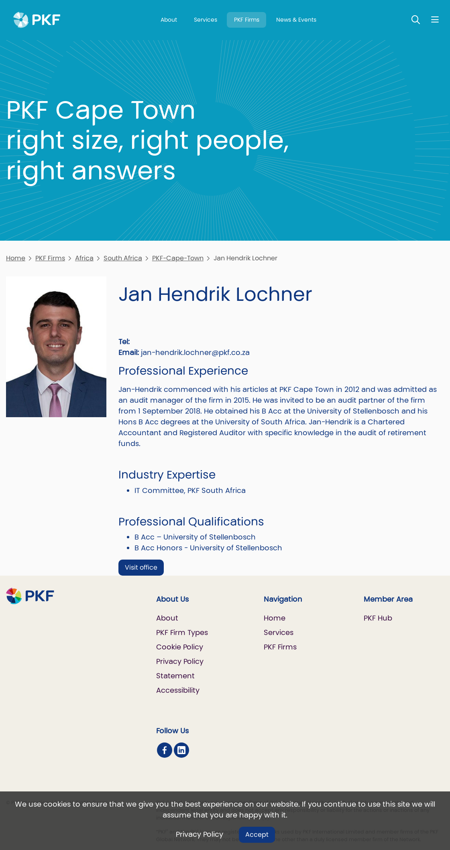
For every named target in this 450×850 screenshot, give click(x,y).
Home (15, 258)
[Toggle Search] (416, 19)
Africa (84, 258)
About (169, 20)
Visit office (141, 567)
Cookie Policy (179, 647)
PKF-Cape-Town (178, 258)
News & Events (296, 20)
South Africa (123, 258)
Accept (257, 834)
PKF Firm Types (182, 632)
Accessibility (178, 690)
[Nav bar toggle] (435, 19)
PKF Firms (246, 20)
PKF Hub (378, 618)
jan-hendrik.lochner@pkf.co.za (195, 352)
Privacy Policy (199, 834)
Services (205, 20)
